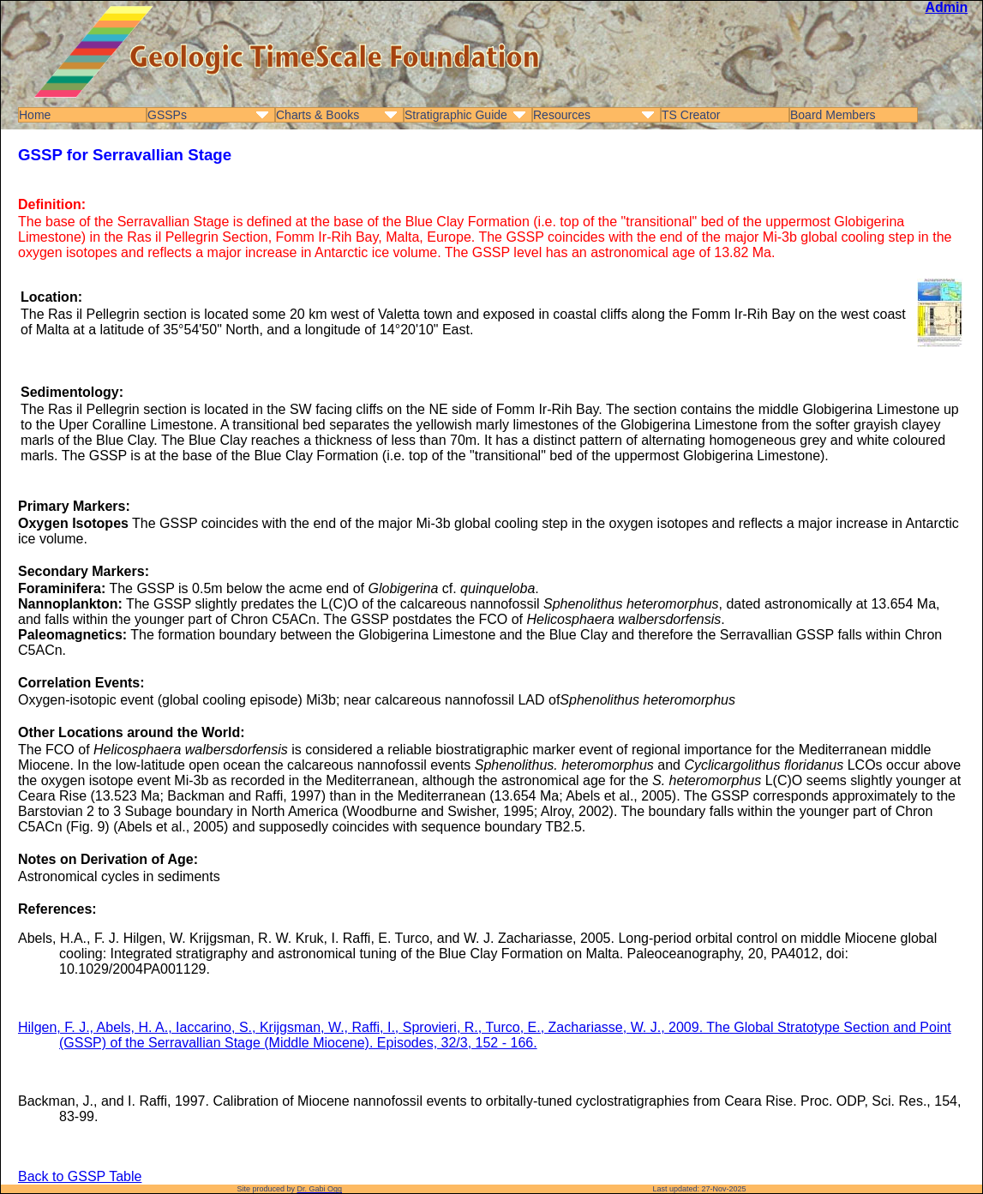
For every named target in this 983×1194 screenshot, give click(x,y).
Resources (561, 115)
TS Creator (691, 115)
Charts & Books (317, 115)
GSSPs (167, 115)
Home (35, 115)
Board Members (833, 115)
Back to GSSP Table (79, 1176)
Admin (946, 7)
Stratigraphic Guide (456, 115)
